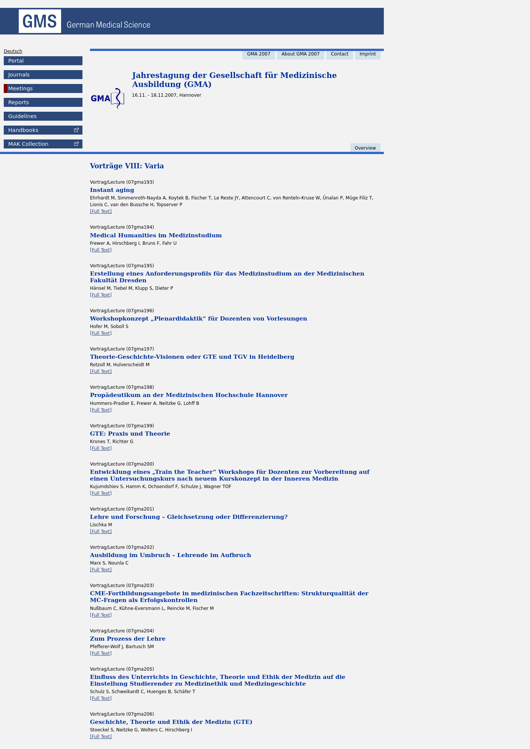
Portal (16, 61)
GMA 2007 (258, 54)
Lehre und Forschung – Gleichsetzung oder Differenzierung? (188, 516)
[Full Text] (101, 211)
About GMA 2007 (300, 54)
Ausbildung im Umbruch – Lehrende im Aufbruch (170, 555)
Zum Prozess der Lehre (128, 638)
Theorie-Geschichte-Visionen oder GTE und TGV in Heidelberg (192, 356)
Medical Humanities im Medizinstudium (156, 235)
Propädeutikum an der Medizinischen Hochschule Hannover (189, 394)
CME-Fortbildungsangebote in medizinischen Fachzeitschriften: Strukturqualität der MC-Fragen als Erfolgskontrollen (229, 597)
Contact (340, 54)
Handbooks (23, 130)
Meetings (20, 88)
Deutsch (13, 51)
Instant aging (112, 189)
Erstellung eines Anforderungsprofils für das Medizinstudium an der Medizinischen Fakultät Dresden (227, 277)
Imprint (368, 54)
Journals (19, 75)
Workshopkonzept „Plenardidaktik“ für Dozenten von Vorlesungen (198, 318)
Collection (28, 144)
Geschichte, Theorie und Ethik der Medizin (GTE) (171, 721)
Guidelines (22, 116)
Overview (365, 148)
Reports (18, 102)
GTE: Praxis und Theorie (130, 433)
